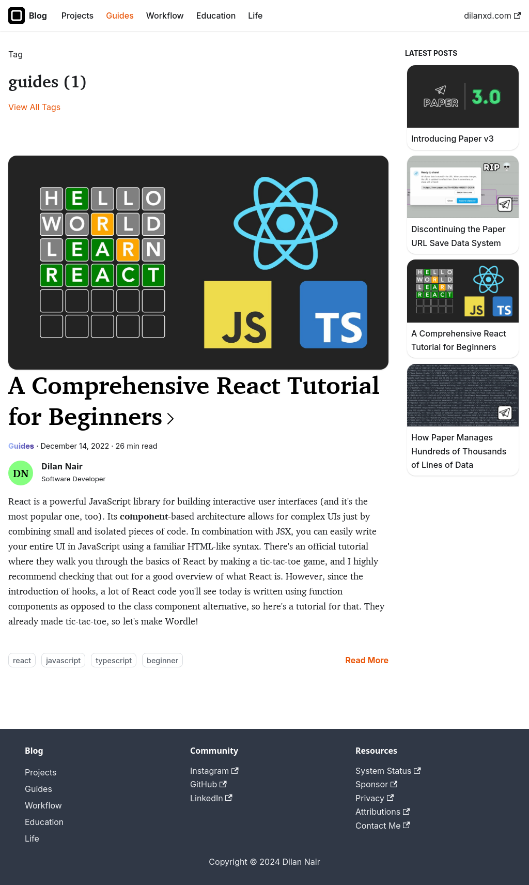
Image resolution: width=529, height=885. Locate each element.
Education (216, 15)
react (22, 660)
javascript (63, 660)
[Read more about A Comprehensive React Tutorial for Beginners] (366, 660)
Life (255, 15)
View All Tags (34, 107)
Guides (120, 15)
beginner (162, 660)
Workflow (165, 15)
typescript (114, 660)
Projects (77, 15)
